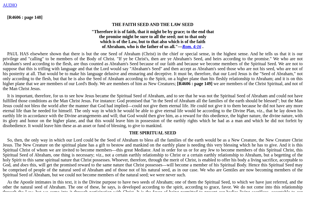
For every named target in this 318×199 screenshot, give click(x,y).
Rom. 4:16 (191, 46)
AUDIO (10, 5)
